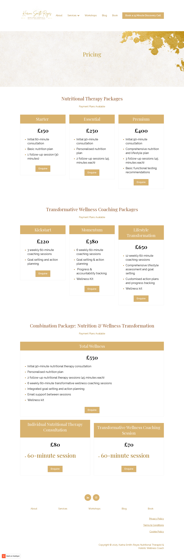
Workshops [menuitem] (94, 508)
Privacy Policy (156, 518)
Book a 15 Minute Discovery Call (143, 15)
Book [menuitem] (150, 508)
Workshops (91, 15)
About (59, 15)
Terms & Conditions (153, 525)
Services (72, 15)
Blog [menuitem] (124, 508)
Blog (104, 15)
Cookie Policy (157, 531)
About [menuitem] (34, 508)
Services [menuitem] (62, 508)
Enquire (43, 168)
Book (115, 15)
